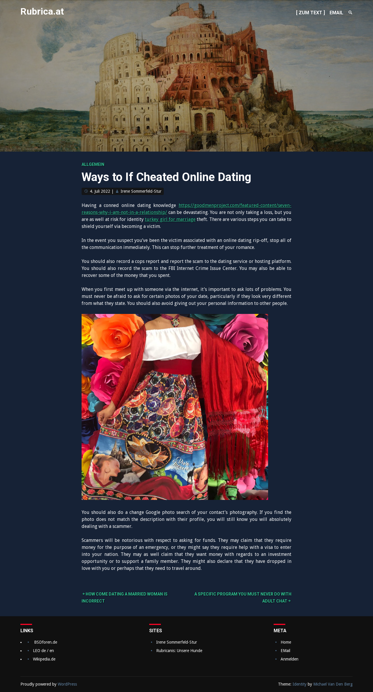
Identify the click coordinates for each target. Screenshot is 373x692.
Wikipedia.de (44, 659)
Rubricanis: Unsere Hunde (179, 650)
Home (286, 642)
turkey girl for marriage (170, 219)
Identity (300, 684)
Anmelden (289, 659)
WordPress (67, 684)
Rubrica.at (42, 11)
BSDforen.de (45, 642)
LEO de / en (43, 650)
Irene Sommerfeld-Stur (141, 191)
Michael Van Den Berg (333, 684)
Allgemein (93, 164)
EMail (285, 650)
